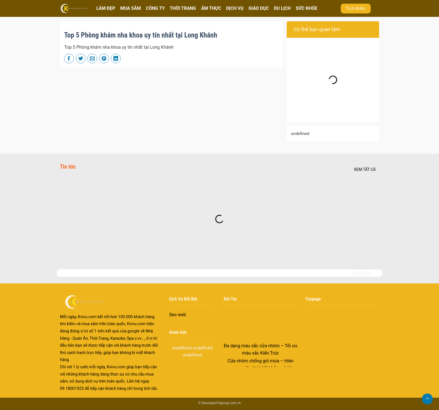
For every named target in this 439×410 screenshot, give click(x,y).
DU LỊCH (282, 8)
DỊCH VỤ (235, 8)
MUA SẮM (130, 8)
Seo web (177, 314)
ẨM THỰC (211, 8)
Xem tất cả (365, 169)
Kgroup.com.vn (229, 403)
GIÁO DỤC (258, 8)
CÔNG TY (155, 8)
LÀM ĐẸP (105, 8)
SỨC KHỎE (306, 8)
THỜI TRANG (183, 8)
